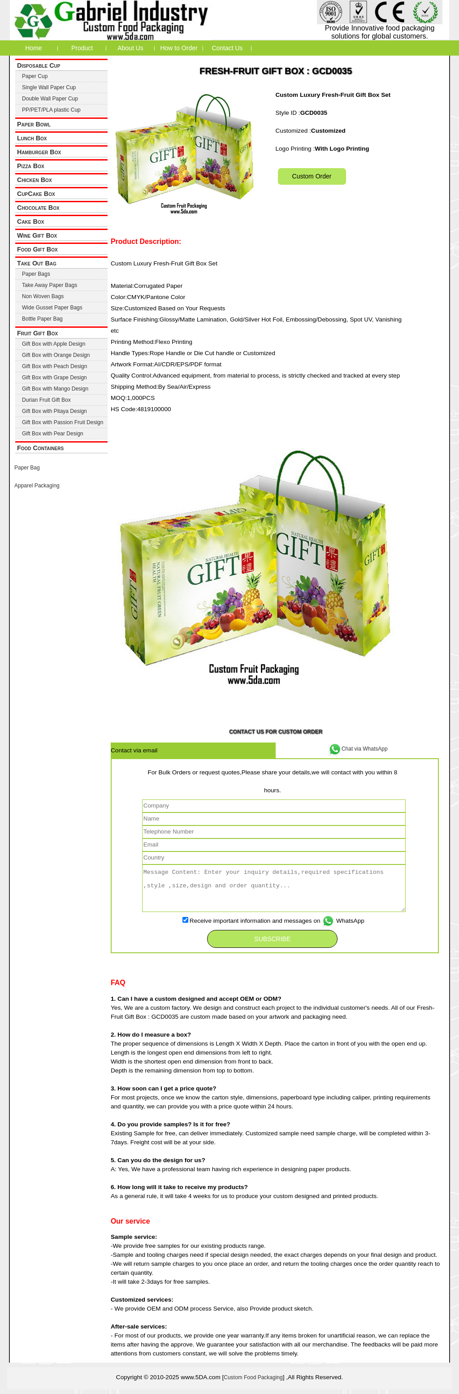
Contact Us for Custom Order (275, 732)
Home (33, 48)
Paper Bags (36, 274)
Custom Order (312, 176)
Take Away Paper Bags (49, 285)
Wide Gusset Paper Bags (52, 307)
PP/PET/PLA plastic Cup (51, 110)
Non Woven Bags (43, 296)
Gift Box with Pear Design (52, 433)
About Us (130, 48)
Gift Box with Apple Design (53, 344)
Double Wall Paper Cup (50, 99)
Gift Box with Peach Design (54, 366)
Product (82, 48)
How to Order (178, 48)
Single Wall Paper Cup (49, 87)
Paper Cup (35, 76)
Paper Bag (27, 468)
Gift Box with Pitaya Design (54, 411)
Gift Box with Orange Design (56, 355)
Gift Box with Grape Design (54, 377)
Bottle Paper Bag (42, 319)
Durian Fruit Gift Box (46, 400)
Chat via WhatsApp (358, 749)
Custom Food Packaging (253, 1377)
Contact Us (227, 48)
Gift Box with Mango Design (55, 389)
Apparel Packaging (37, 485)
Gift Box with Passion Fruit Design (62, 422)
